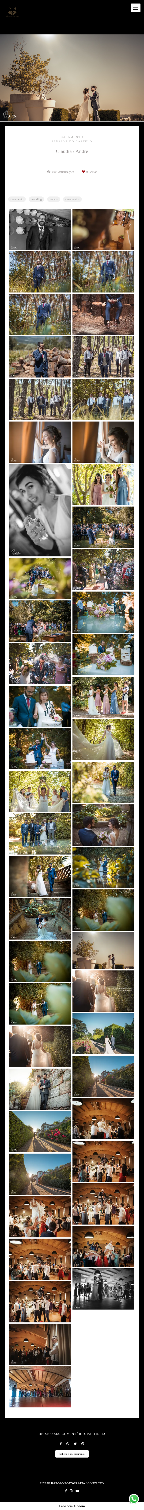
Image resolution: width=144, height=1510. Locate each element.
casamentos (72, 199)
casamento (17, 199)
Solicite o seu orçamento (72, 1453)
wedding (36, 199)
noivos (53, 199)
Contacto (95, 1483)
